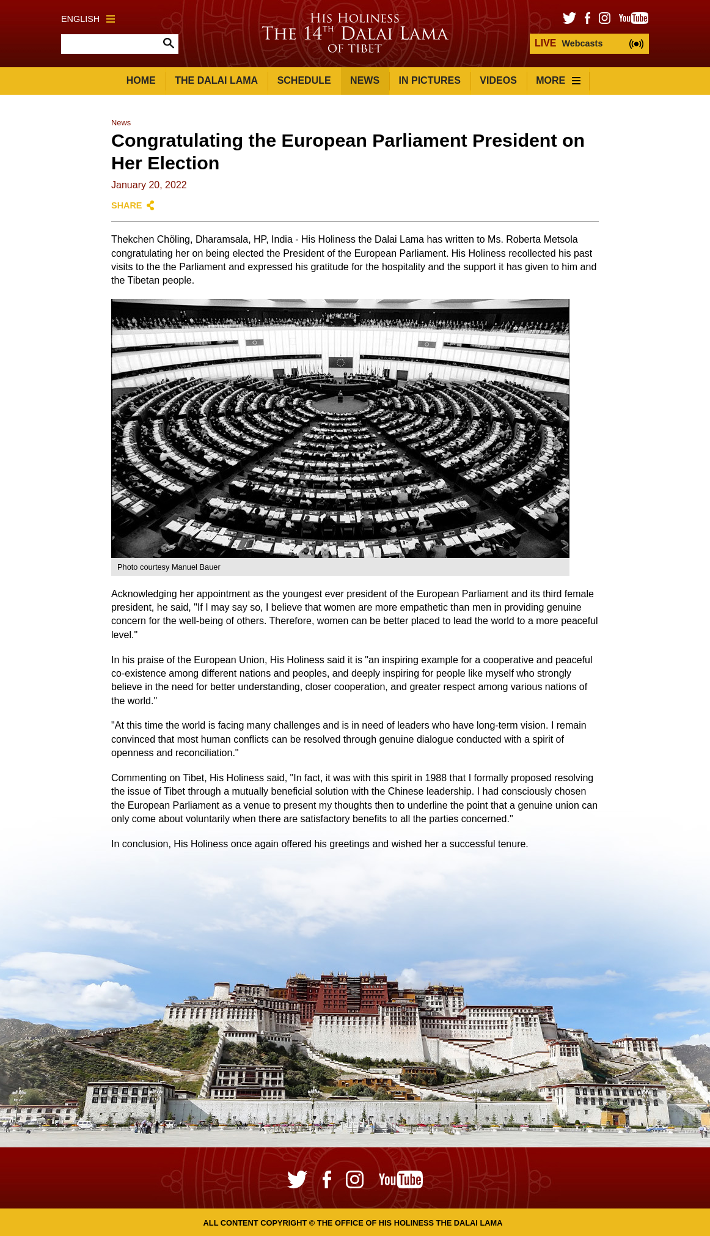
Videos (498, 80)
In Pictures (430, 80)
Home (141, 80)
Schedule (304, 80)
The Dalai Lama (216, 80)
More (558, 80)
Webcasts (568, 43)
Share (126, 205)
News (364, 80)
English (88, 19)
